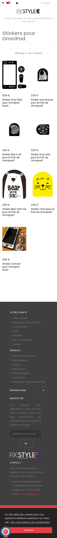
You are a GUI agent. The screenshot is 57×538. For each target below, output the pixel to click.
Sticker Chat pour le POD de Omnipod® (42, 211)
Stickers (16, 364)
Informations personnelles (26, 322)
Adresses (17, 335)
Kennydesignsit (20, 373)
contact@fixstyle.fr (29, 494)
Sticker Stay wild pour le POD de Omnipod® (40, 157)
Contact (16, 344)
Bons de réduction (22, 339)
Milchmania (18, 368)
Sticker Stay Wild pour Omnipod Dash (12, 102)
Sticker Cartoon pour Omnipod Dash (11, 266)
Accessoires (19, 377)
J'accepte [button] (28, 530)
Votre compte (20, 318)
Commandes (19, 326)
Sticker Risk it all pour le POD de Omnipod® (11, 157)
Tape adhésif (19, 360)
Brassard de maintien (24, 355)
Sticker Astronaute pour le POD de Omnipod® (42, 102)
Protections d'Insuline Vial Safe (28, 381)
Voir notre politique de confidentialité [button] (30, 522)
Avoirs (15, 331)
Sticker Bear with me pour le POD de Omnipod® (14, 212)
